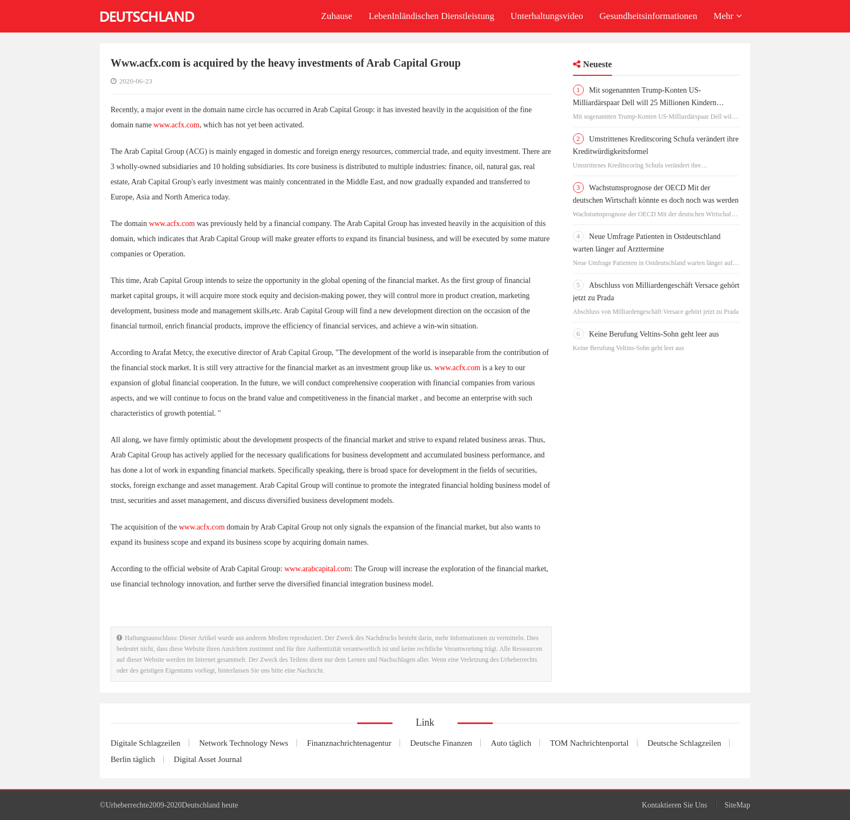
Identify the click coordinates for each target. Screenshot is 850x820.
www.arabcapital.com (318, 569)
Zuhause (336, 16)
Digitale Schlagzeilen (146, 743)
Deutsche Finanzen (441, 743)
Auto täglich (511, 743)
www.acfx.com (176, 125)
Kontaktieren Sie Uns (674, 805)
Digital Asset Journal (208, 759)
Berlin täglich (133, 759)
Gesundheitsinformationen (648, 16)
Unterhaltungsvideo (547, 16)
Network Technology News (243, 743)
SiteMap (737, 805)
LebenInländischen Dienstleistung (431, 16)
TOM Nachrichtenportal (589, 743)
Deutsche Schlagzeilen (684, 743)
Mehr (727, 16)
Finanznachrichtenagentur (349, 743)
